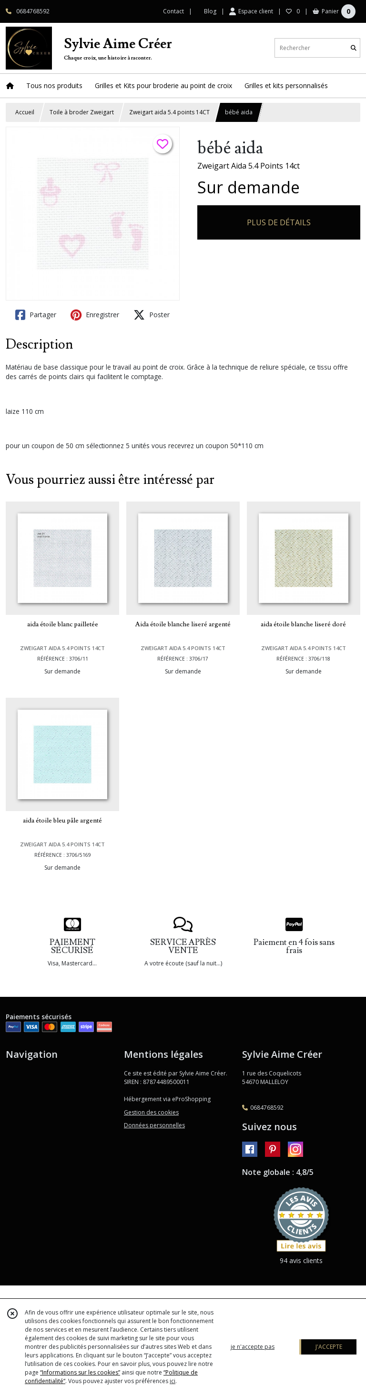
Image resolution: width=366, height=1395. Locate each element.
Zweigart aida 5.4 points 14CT (169, 112)
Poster (151, 315)
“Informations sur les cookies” (80, 1372)
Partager (35, 315)
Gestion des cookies (151, 1112)
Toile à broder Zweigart (82, 112)
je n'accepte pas (252, 1347)
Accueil (24, 112)
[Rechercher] (353, 48)
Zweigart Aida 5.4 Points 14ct (248, 166)
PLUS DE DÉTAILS (279, 222)
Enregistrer (95, 315)
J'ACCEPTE (328, 1347)
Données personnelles (154, 1125)
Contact (173, 11)
